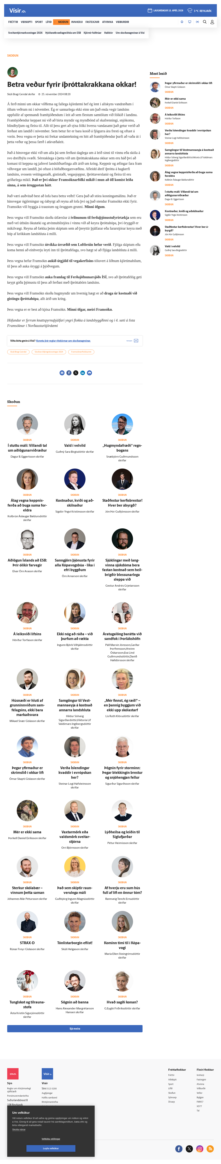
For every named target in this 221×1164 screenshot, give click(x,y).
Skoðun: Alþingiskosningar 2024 (49, 355)
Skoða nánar (19, 1139)
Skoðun (172, 1096)
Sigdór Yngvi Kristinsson (176, 215)
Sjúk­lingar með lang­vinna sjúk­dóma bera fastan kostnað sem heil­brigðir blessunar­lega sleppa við (122, 572)
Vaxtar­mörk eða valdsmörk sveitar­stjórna (74, 839)
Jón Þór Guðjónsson (174, 235)
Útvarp (172, 1105)
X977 (200, 1110)
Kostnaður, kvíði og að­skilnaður (184, 211)
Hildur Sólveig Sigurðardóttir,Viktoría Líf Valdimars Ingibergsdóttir (188, 159)
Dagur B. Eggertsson (174, 199)
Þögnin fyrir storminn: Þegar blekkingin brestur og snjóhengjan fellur (122, 775)
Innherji (201, 1078)
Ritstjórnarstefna (55, 1105)
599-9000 (18, 1113)
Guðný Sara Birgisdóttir (176, 250)
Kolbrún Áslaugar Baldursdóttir (179, 180)
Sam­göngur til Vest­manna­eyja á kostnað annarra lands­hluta (74, 708)
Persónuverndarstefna (19, 1099)
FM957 (200, 1105)
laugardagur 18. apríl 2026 (168, 11)
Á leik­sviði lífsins (27, 637)
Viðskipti (173, 1082)
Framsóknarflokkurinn (81, 355)
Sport (171, 1087)
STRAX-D (27, 946)
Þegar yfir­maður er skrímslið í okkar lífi (188, 83)
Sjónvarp (173, 1101)
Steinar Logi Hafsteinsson (177, 138)
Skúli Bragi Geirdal (18, 355)
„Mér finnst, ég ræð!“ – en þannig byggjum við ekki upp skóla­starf (122, 708)
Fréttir (171, 1078)
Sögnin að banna (75, 1005)
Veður (200, 1096)
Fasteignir (202, 1082)
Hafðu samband (55, 1100)
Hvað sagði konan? (122, 1005)
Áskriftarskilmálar (55, 1109)
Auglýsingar (52, 1096)
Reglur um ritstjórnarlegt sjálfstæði (21, 1093)
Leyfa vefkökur (72, 1148)
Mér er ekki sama (27, 835)
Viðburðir (202, 1091)
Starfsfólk (51, 1114)
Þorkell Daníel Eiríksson (176, 103)
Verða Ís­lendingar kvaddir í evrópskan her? (74, 775)
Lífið (170, 1091)
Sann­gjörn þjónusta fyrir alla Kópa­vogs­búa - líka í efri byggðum (75, 568)
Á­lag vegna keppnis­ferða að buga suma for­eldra (27, 508)
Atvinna (201, 1087)
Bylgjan (201, 1101)
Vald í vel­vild (74, 448)
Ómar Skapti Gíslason (175, 87)
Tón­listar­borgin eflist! (74, 946)
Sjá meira (75, 1031)
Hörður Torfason (173, 119)
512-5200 (56, 1091)
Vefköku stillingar (29, 1148)
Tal (198, 1115)
